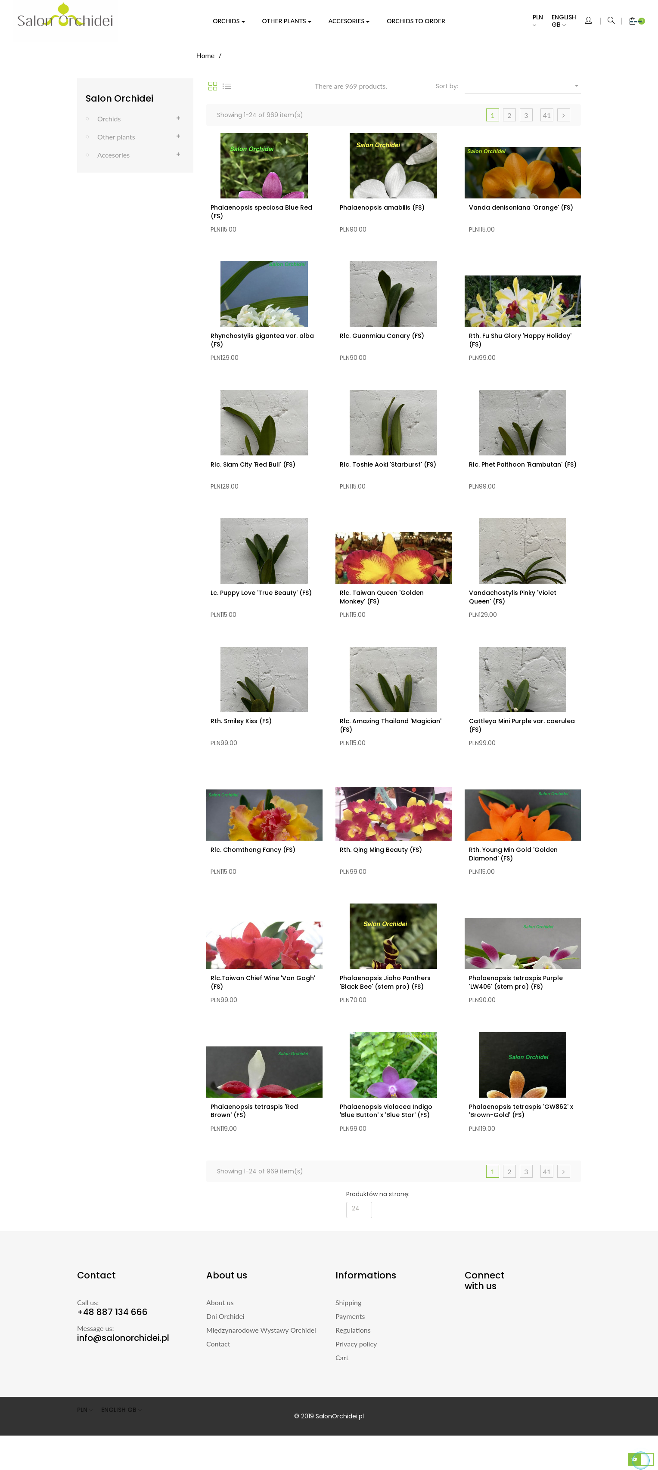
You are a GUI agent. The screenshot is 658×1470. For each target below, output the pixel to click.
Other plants (116, 137)
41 (547, 115)
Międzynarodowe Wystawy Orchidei (261, 1364)
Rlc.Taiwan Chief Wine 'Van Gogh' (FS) (263, 1008)
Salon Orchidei (119, 98)
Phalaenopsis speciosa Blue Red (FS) (261, 211)
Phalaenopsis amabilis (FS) (382, 207)
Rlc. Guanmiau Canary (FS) (382, 340)
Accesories (113, 155)
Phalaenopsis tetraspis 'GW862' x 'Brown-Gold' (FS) (521, 1141)
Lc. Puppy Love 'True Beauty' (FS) (261, 605)
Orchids (109, 119)
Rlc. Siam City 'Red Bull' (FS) (253, 473)
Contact (218, 1378)
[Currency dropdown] (542, 21)
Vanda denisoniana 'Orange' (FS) (521, 207)
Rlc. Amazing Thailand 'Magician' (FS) (390, 742)
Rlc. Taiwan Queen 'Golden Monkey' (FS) (382, 610)
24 (356, 1242)
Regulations (353, 1364)
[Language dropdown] (568, 21)
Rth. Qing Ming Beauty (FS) (381, 871)
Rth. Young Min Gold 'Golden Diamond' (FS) (513, 875)
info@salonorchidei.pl (123, 1372)
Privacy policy (356, 1378)
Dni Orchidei (225, 1350)
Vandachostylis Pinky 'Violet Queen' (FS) (512, 610)
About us (219, 1337)
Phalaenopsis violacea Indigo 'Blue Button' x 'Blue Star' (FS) (386, 1141)
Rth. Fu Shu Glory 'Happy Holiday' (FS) (520, 344)
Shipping (348, 1337)
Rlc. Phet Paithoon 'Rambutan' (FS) (523, 473)
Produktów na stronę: (378, 1228)
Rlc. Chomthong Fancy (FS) (253, 871)
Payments (350, 1350)
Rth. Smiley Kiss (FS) (241, 738)
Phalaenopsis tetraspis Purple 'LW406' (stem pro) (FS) (516, 1008)
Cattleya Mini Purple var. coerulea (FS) (522, 742)
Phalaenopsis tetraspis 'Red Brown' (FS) (254, 1141)
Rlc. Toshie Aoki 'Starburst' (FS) (388, 473)
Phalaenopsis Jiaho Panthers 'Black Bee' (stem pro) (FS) (385, 1008)
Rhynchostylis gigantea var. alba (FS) (262, 344)
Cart (341, 1392)
